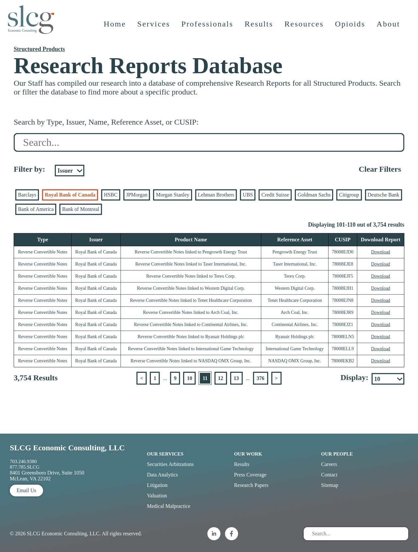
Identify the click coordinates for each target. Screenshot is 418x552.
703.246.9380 (23, 461)
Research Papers (251, 485)
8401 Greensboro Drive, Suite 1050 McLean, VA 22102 (47, 475)
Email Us (26, 490)
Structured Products (39, 49)
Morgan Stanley (172, 195)
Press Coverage (250, 474)
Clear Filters (380, 169)
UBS (248, 195)
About (389, 28)
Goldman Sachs (313, 195)
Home (115, 28)
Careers (329, 464)
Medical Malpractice (168, 506)
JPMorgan (137, 195)
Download (380, 252)
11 (204, 378)
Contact (329, 474)
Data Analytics (162, 474)
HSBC (111, 195)
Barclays (27, 195)
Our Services (165, 454)
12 (220, 378)
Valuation (157, 495)
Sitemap (329, 485)
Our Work (248, 454)
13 (236, 378)
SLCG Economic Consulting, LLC (67, 447)
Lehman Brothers (216, 195)
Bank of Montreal (80, 209)
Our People (337, 454)
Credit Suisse (275, 195)
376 (261, 378)
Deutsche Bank (383, 195)
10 (189, 378)
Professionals (208, 28)
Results (259, 28)
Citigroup (349, 195)
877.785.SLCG (25, 467)
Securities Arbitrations (170, 464)
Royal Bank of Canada (70, 195)
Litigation (157, 485)
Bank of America (36, 209)
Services (154, 28)
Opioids (351, 28)
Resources (304, 28)
